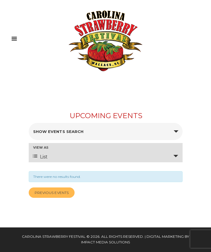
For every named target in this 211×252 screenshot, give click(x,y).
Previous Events (52, 192)
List (40, 157)
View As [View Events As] (41, 147)
